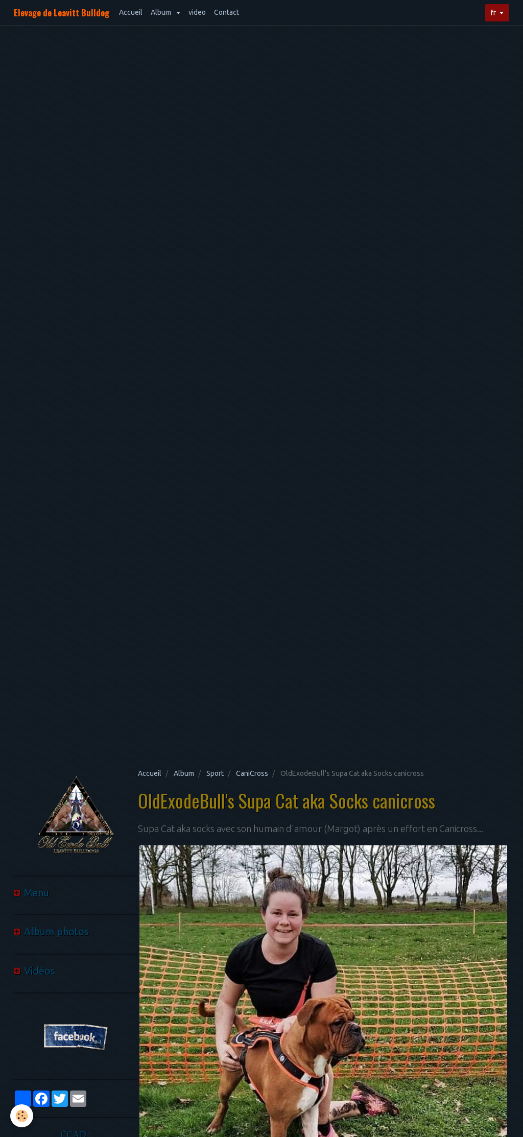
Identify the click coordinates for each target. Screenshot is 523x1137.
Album (162, 12)
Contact (226, 12)
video (197, 12)
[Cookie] (21, 1115)
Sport (215, 773)
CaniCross (252, 773)
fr (493, 13)
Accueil (130, 12)
